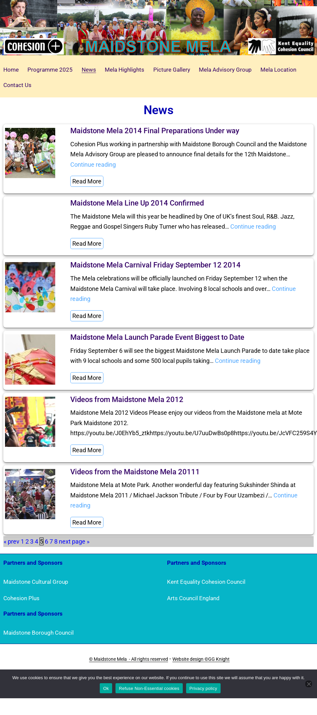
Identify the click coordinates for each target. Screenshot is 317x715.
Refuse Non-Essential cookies (149, 688)
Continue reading (93, 164)
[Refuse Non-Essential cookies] (308, 684)
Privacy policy (203, 688)
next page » (74, 541)
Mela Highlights (124, 69)
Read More (86, 181)
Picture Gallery (171, 69)
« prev (11, 541)
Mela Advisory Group (225, 69)
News (89, 69)
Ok (106, 688)
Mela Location (278, 69)
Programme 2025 (50, 69)
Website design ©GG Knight (201, 659)
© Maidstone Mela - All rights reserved (128, 659)
